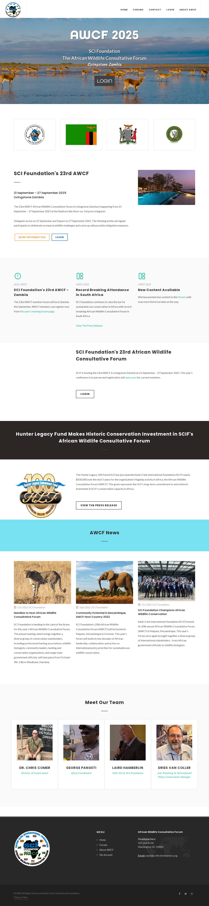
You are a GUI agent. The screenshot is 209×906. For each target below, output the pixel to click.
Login (85, 394)
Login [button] (104, 81)
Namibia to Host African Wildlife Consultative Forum (35, 615)
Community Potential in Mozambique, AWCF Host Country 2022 (101, 615)
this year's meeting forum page (37, 311)
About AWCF (106, 849)
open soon (131, 377)
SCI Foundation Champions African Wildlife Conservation (161, 612)
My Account (106, 854)
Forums (182, 297)
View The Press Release (89, 325)
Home (102, 839)
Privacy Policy (21, 897)
